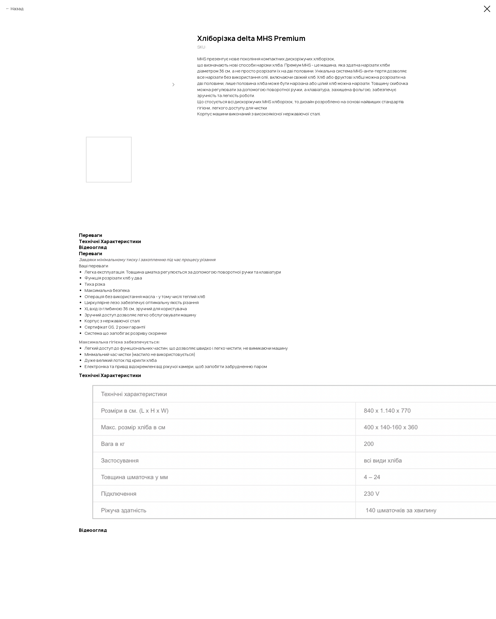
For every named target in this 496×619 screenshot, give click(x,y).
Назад (17, 8)
